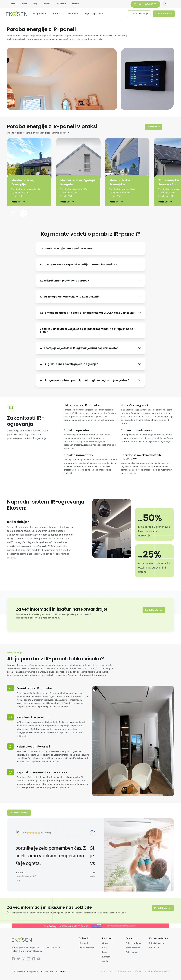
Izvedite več (154, 127)
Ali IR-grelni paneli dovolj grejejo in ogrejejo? (69, 364)
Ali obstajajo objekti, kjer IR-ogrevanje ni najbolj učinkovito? (79, 348)
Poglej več (18, 202)
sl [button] (166, 3)
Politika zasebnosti (123, 971)
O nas (105, 943)
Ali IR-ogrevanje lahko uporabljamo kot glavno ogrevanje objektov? (84, 380)
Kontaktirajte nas (163, 13)
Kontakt (75, 3)
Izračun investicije (139, 13)
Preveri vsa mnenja (19, 812)
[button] (23, 213)
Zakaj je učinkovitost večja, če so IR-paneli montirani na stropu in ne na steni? (86, 330)
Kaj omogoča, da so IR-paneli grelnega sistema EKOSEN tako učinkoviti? (87, 312)
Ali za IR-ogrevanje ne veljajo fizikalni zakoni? (69, 296)
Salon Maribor (133, 948)
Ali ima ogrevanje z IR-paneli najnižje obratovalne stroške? (78, 264)
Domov (13, 3)
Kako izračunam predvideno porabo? (64, 280)
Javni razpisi (61, 3)
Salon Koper (132, 952)
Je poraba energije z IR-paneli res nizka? (66, 248)
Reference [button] (73, 13)
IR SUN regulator (87, 948)
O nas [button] (24, 3)
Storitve (46, 3)
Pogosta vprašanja (93, 13)
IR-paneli (83, 943)
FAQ (104, 948)
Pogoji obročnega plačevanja (157, 971)
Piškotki (138, 971)
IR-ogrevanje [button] (39, 13)
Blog (35, 3)
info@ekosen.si (156, 943)
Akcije (105, 961)
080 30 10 (154, 948)
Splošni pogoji (106, 971)
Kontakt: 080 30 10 (145, 4)
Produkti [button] (56, 13)
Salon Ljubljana (133, 943)
